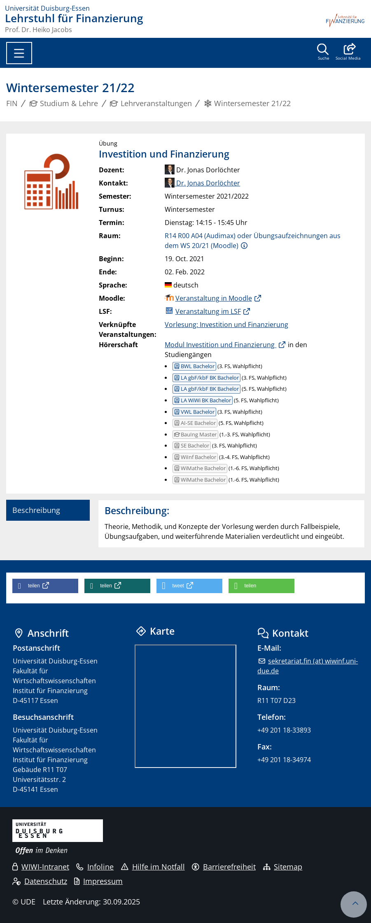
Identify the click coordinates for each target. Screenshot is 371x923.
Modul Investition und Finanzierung (220, 344)
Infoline (95, 867)
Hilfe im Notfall (153, 867)
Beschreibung (36, 510)
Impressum (98, 881)
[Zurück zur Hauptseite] (345, 23)
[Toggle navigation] (19, 53)
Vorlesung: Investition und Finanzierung (226, 324)
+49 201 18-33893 (284, 730)
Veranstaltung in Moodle (213, 298)
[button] (348, 53)
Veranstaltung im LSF (208, 311)
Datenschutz (39, 881)
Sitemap (283, 867)
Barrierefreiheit (224, 867)
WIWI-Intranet (40, 867)
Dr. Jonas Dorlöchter (202, 183)
